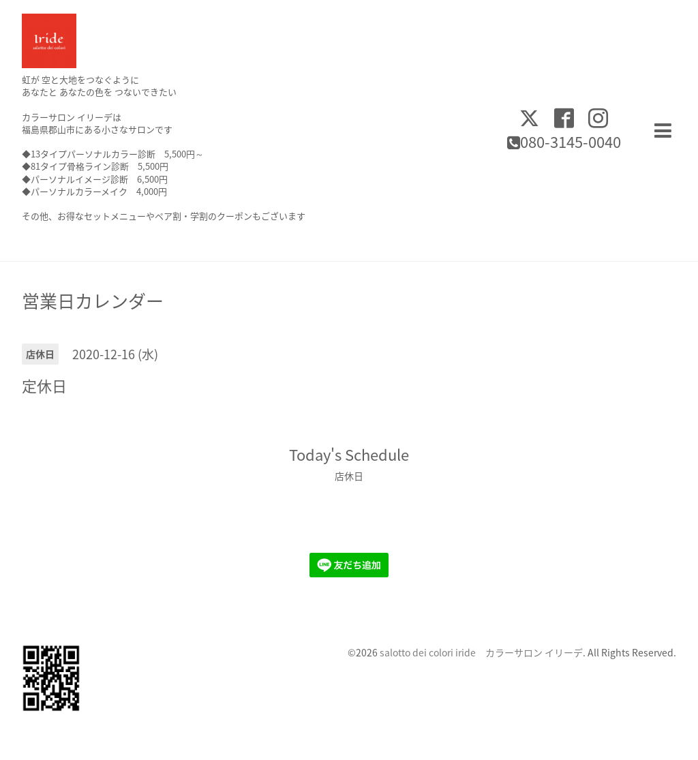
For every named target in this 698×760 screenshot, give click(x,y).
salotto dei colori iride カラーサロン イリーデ (481, 652)
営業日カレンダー (93, 300)
